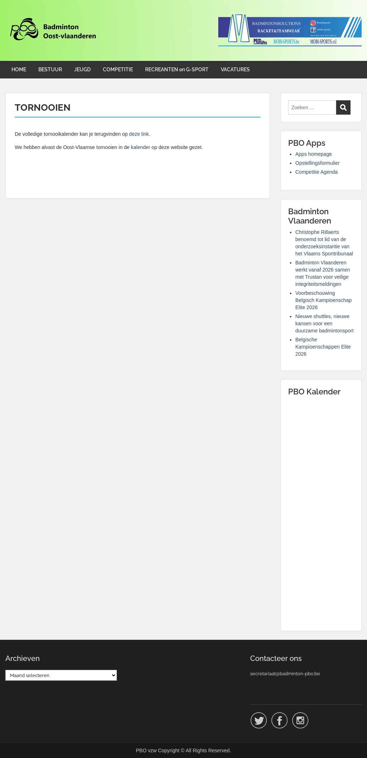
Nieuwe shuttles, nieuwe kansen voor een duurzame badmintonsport (324, 323)
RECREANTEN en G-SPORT (177, 69)
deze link (139, 134)
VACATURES (235, 69)
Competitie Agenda (316, 172)
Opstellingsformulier (317, 163)
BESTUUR (50, 69)
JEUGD (82, 69)
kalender (140, 147)
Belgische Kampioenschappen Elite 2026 (323, 347)
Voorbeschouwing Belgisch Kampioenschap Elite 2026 (323, 300)
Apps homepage (313, 154)
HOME (18, 69)
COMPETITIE (118, 69)
